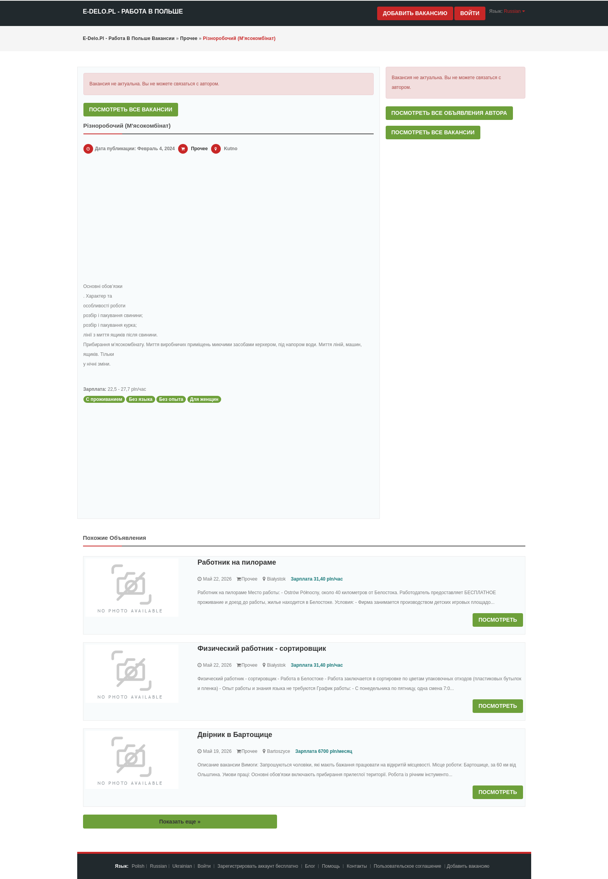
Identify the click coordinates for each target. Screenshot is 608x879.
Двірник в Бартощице (234, 735)
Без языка (140, 399)
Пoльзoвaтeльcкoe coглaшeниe (408, 866)
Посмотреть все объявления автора (449, 113)
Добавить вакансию (415, 13)
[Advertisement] (228, 219)
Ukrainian (182, 866)
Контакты (357, 866)
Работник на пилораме (236, 562)
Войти (469, 13)
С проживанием (104, 399)
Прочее (199, 148)
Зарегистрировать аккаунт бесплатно (259, 866)
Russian (158, 866)
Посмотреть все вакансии (131, 109)
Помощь (331, 866)
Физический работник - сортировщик (261, 648)
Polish (138, 866)
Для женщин (204, 399)
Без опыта (171, 399)
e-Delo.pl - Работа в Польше (133, 11)
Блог (310, 866)
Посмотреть (497, 620)
